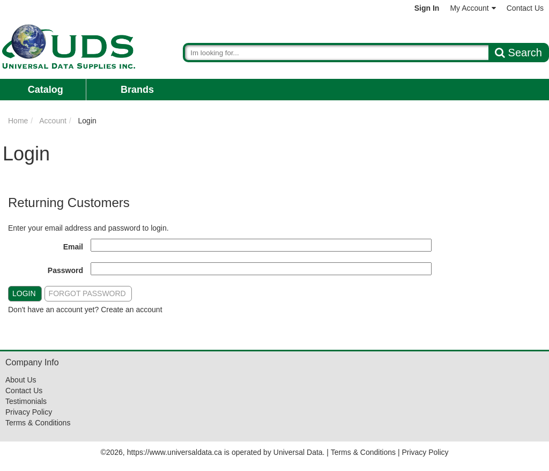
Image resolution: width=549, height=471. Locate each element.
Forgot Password (87, 293)
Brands (137, 89)
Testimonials (26, 401)
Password (65, 270)
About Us (20, 380)
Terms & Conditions (37, 422)
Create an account (131, 309)
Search (518, 52)
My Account (472, 8)
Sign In (427, 8)
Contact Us (525, 8)
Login (24, 293)
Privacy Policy (28, 412)
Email (73, 246)
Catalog (45, 89)
